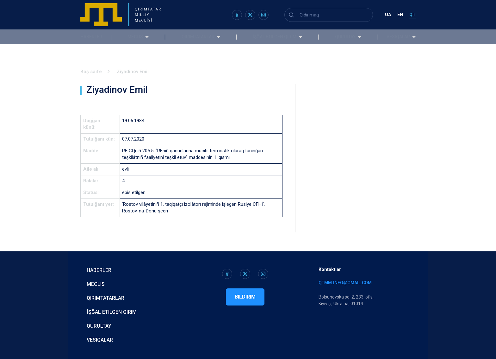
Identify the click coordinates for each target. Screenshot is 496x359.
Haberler (91, 36)
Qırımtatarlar (199, 36)
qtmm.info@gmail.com (345, 282)
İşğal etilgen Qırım (273, 36)
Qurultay (340, 36)
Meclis (140, 36)
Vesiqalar (398, 36)
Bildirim (245, 297)
